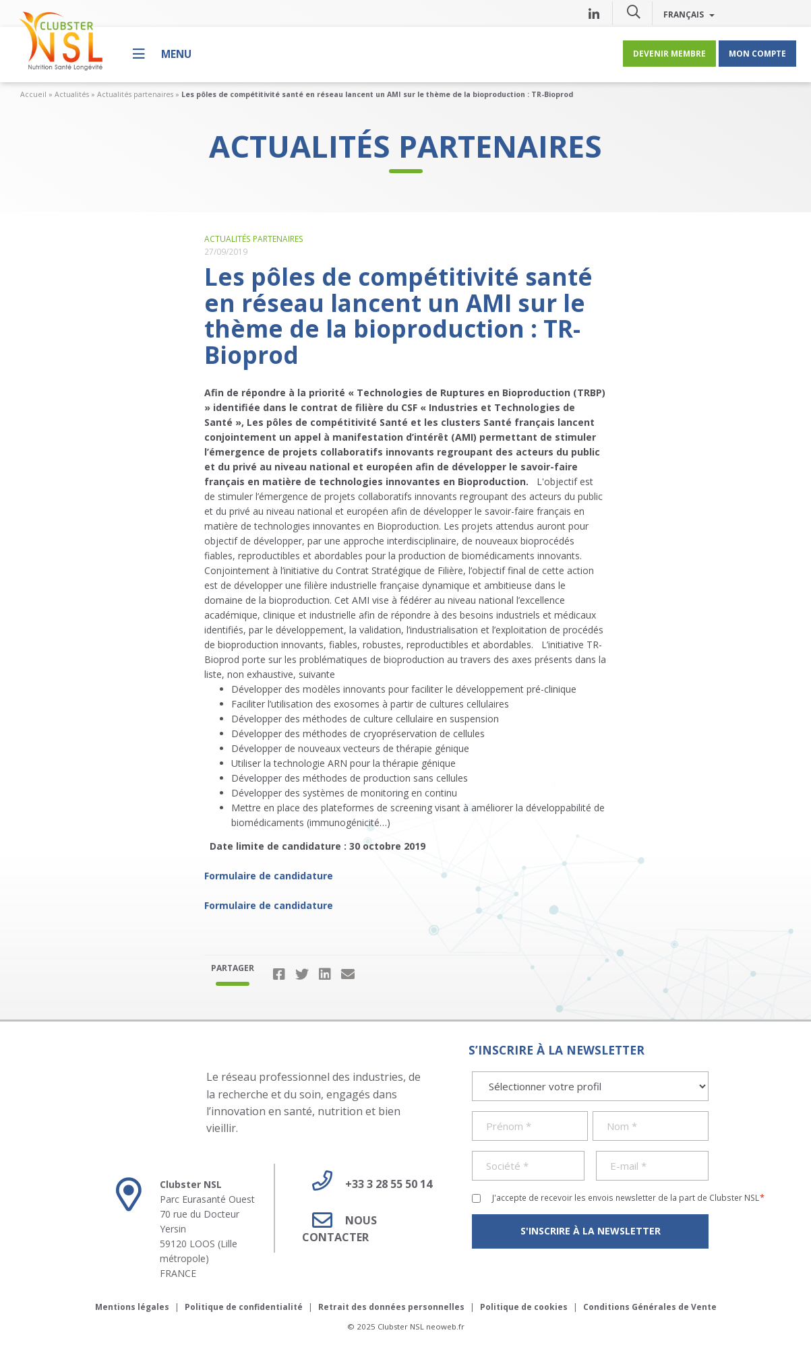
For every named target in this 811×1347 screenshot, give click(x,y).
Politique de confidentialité (244, 1307)
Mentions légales (132, 1307)
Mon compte (757, 53)
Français (689, 14)
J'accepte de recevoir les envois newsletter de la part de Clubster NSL (628, 1197)
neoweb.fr (445, 1326)
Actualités (72, 94)
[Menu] (162, 53)
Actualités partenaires (135, 94)
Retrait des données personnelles (391, 1307)
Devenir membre (669, 53)
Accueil (33, 94)
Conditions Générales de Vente (650, 1307)
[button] (634, 11)
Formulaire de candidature (268, 875)
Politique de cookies (524, 1307)
